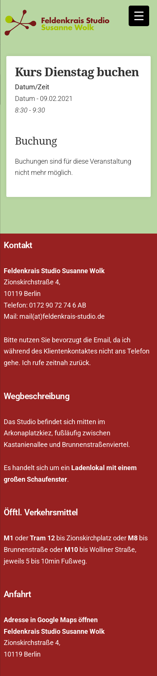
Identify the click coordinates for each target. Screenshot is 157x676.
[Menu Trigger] (139, 16)
